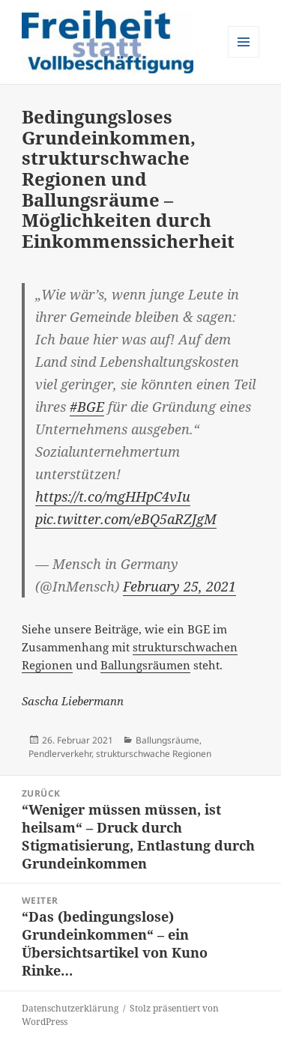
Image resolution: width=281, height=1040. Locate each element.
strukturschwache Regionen (153, 753)
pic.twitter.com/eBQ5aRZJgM (126, 519)
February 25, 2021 (179, 586)
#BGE (87, 407)
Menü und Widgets (244, 57)
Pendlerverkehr (59, 753)
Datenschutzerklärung (70, 1008)
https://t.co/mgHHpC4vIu (112, 496)
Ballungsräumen (145, 664)
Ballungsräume (167, 740)
